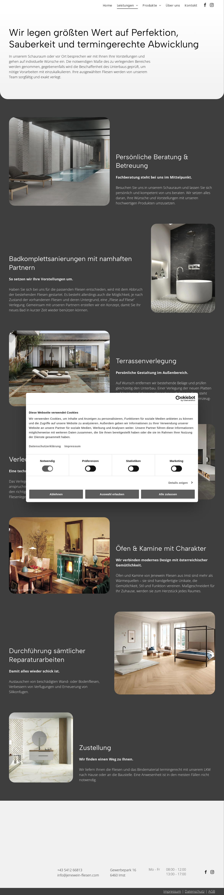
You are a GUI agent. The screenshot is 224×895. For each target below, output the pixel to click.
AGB (211, 891)
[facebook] (205, 5)
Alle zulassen (168, 494)
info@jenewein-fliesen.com (78, 875)
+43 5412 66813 (69, 870)
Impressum (72, 446)
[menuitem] (105, 5)
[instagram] (212, 5)
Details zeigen (178, 482)
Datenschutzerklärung (45, 446)
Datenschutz (195, 891)
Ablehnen (56, 494)
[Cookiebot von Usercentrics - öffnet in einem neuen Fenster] (178, 398)
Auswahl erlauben (112, 494)
